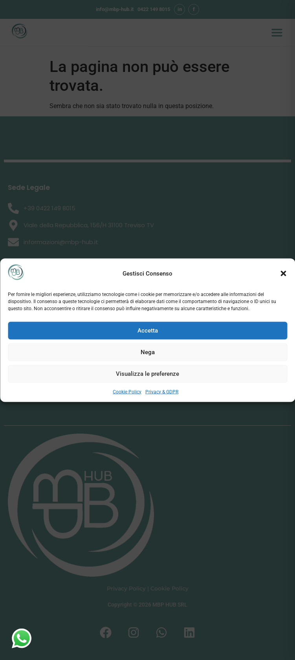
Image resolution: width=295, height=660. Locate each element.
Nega (148, 352)
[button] (283, 274)
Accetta (147, 330)
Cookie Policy (127, 391)
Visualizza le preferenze (147, 373)
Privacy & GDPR (161, 391)
